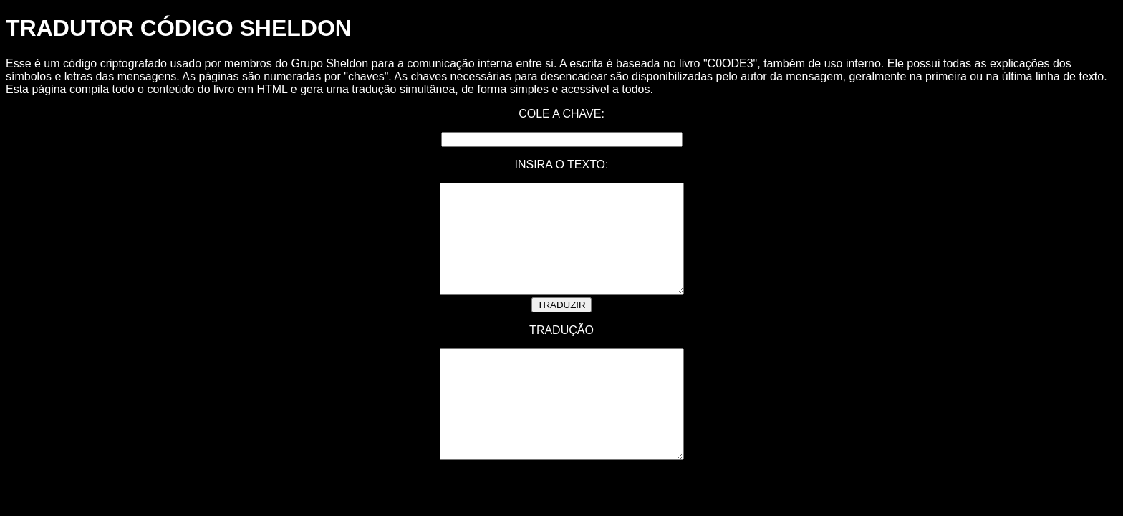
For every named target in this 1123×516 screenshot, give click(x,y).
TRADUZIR (561, 326)
